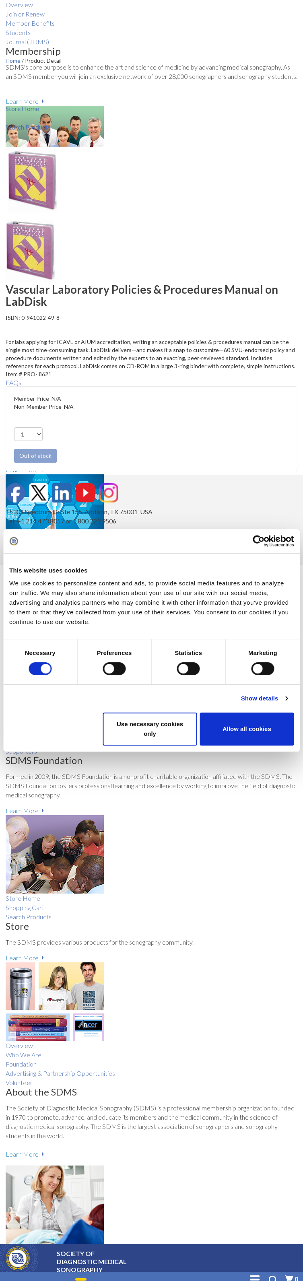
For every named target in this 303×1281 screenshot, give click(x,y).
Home (14, 60)
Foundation (21, 1064)
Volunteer (19, 1082)
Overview (19, 4)
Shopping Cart (25, 907)
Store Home (23, 898)
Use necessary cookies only (150, 729)
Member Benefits (30, 23)
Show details (259, 698)
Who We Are (23, 1055)
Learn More (22, 101)
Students (18, 32)
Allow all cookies (247, 728)
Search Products (29, 917)
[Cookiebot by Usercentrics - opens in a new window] (258, 541)
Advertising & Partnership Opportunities (60, 1073)
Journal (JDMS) (27, 41)
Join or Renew (25, 14)
